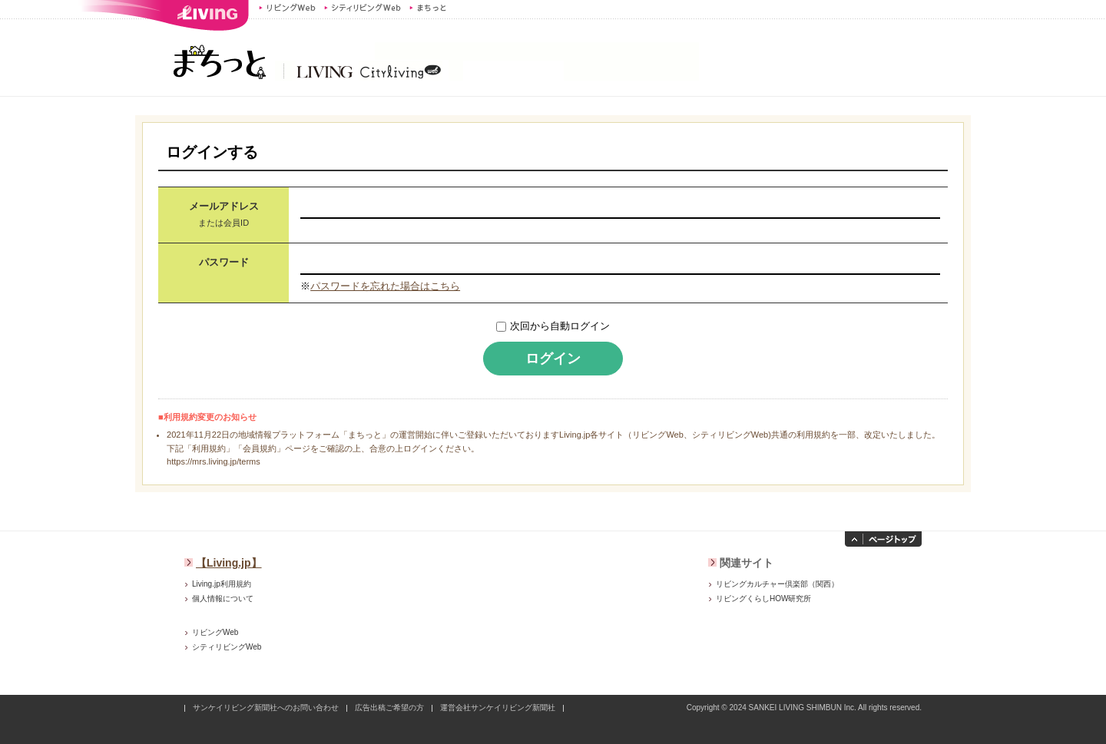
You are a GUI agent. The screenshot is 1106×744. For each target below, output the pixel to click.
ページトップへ (883, 539)
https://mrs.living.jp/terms (213, 461)
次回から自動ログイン (560, 326)
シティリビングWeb (362, 7)
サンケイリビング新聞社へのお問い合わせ (266, 707)
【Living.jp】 (229, 563)
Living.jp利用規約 (221, 584)
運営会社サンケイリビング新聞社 (497, 707)
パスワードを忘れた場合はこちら (385, 286)
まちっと (430, 7)
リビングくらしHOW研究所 (763, 598)
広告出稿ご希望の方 (389, 707)
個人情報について (222, 598)
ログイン (553, 358)
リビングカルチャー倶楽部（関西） (777, 584)
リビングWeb (287, 7)
